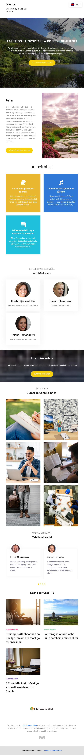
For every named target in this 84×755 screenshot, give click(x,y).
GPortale (11, 4)
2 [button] (40, 584)
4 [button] (44, 584)
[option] (42, 53)
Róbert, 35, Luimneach (19, 557)
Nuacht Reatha (12, 629)
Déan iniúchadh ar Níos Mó (42, 62)
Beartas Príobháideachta (53, 751)
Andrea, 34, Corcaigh (55, 557)
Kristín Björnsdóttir (23, 301)
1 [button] (38, 584)
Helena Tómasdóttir (23, 335)
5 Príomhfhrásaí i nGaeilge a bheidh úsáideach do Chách (22, 687)
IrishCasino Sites (30, 725)
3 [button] (42, 584)
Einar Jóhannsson (61, 301)
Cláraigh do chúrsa (42, 374)
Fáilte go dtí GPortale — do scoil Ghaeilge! (42, 41)
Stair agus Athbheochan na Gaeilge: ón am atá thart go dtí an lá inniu (23, 638)
